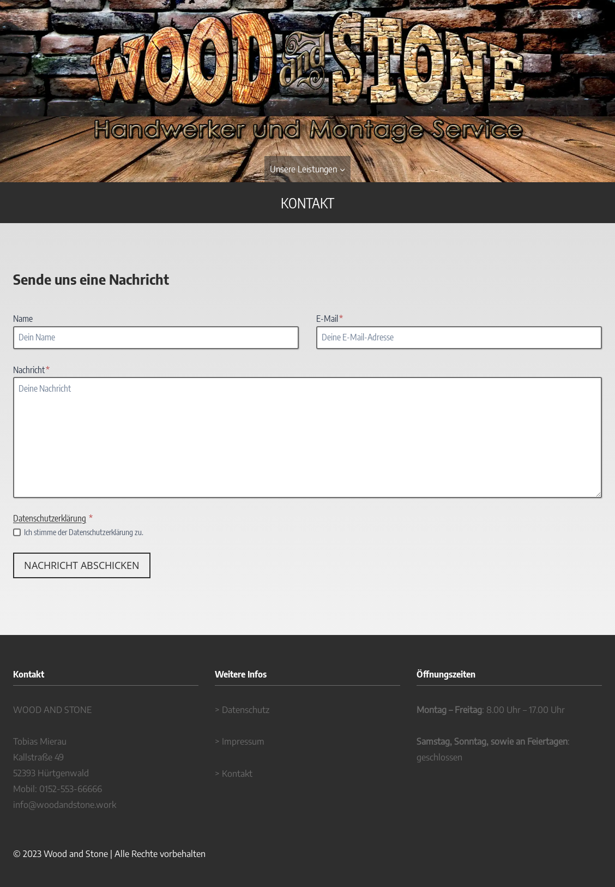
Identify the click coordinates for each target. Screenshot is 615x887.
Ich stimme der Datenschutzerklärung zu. (83, 532)
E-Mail (329, 318)
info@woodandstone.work (64, 804)
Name (23, 318)
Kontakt (237, 773)
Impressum (243, 741)
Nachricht (31, 369)
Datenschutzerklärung (49, 518)
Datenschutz (245, 709)
